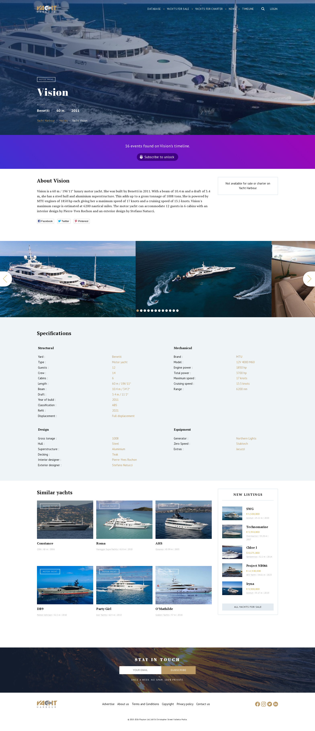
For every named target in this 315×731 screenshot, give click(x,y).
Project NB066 (256, 566)
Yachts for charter (209, 9)
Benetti (43, 110)
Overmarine (252, 536)
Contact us (203, 704)
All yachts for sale (248, 606)
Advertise (108, 704)
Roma (100, 543)
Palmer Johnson (44, 615)
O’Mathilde (164, 609)
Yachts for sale (178, 9)
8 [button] (163, 310)
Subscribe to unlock (159, 157)
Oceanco (159, 549)
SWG (250, 509)
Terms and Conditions (145, 704)
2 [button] (141, 310)
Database (154, 9)
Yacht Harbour (47, 10)
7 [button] (159, 310)
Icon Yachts (101, 615)
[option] (203, 279)
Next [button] (309, 278)
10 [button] (170, 310)
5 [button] (152, 310)
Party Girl (103, 609)
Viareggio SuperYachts (107, 549)
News (232, 9)
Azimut (249, 518)
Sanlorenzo (251, 556)
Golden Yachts (162, 615)
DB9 (40, 609)
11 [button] (174, 310)
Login (274, 9)
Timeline (248, 9)
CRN (39, 549)
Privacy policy (185, 704)
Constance (45, 543)
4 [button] (148, 310)
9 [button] (166, 310)
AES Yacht (251, 574)
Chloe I (251, 547)
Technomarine (257, 527)
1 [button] (137, 310)
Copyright (168, 704)
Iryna (250, 584)
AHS (158, 543)
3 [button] (145, 310)
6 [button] (155, 310)
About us (123, 704)
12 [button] (177, 310)
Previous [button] (6, 278)
